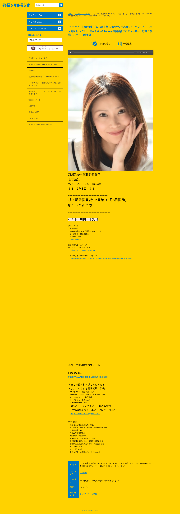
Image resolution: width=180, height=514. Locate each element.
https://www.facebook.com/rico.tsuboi (88, 376)
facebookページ (35, 100)
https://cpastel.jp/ (74, 239)
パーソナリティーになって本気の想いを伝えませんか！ (45, 84)
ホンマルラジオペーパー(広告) (40, 124)
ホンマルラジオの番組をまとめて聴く (43, 64)
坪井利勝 (83, 473)
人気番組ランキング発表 (38, 58)
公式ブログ (33, 106)
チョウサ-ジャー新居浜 (82, 14)
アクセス (32, 70)
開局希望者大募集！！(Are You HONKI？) (44, 77)
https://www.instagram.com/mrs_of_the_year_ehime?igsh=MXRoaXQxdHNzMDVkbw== (101, 258)
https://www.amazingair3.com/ (85, 413)
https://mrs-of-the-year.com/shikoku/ (81, 250)
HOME (70, 14)
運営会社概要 (34, 112)
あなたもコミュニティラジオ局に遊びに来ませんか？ (45, 92)
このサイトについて (36, 118)
